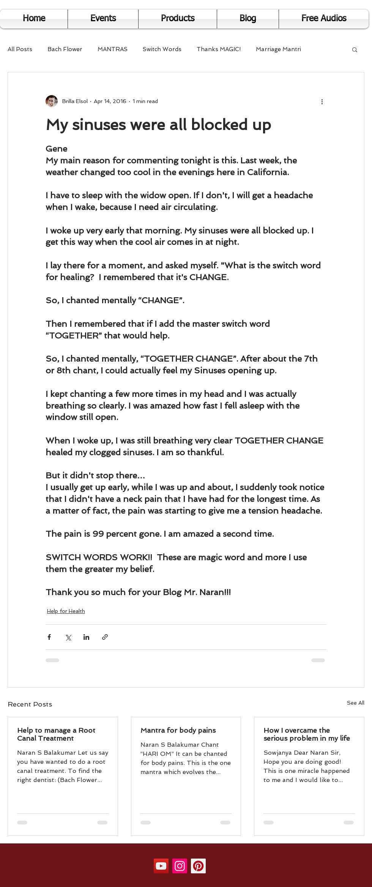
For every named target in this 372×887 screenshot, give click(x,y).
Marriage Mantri (278, 49)
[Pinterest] (198, 866)
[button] (354, 49)
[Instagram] (179, 866)
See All (355, 703)
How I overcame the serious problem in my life (306, 734)
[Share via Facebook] (49, 637)
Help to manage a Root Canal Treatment (56, 734)
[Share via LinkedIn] (86, 637)
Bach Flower (64, 49)
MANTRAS (113, 49)
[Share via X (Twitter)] (67, 637)
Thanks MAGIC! (219, 49)
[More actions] (321, 101)
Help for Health (66, 611)
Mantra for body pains (178, 730)
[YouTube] (161, 866)
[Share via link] (105, 637)
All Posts (20, 49)
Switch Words (162, 49)
